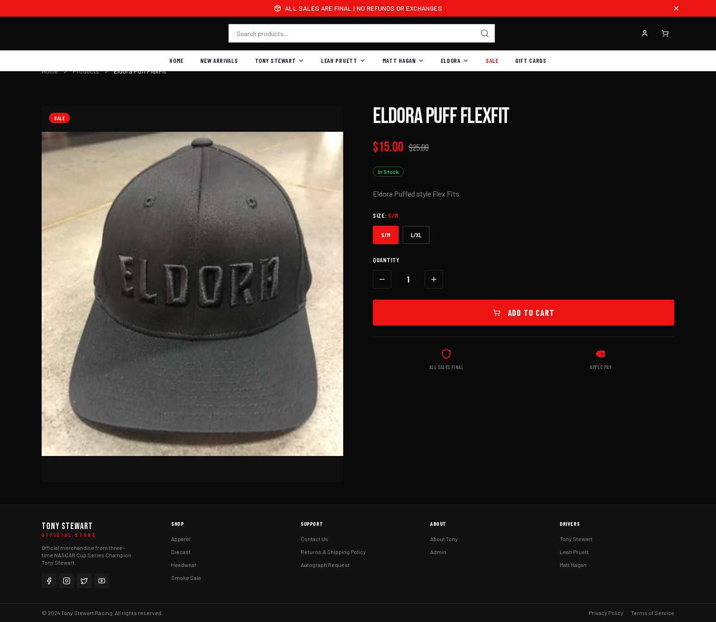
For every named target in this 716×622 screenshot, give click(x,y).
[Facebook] (49, 580)
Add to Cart (524, 313)
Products (86, 71)
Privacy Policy (606, 613)
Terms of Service (652, 613)
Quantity (386, 260)
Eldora (455, 60)
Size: (385, 215)
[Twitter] (84, 580)
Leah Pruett (343, 60)
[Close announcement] (676, 8)
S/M (385, 235)
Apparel (181, 539)
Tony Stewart (279, 60)
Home (176, 60)
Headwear (184, 564)
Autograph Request (325, 564)
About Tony (444, 539)
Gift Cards (531, 60)
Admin (438, 551)
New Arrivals (219, 60)
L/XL (416, 235)
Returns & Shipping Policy (333, 551)
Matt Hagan (403, 60)
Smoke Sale (186, 577)
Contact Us (314, 539)
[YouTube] (101, 580)
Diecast (181, 551)
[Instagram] (66, 580)
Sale (492, 60)
